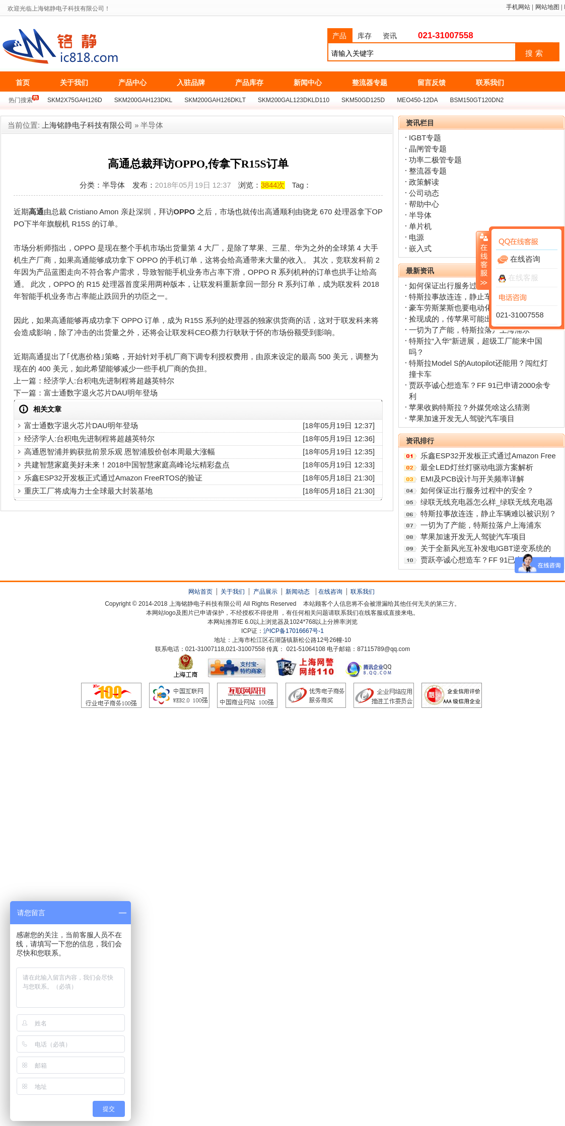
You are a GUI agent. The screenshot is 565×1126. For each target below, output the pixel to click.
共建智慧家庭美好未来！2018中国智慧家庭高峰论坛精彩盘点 (127, 465)
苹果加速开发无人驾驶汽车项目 (462, 419)
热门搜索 (21, 100)
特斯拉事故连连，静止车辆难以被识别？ (488, 514)
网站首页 (200, 591)
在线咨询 (330, 591)
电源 (416, 237)
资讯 (390, 36)
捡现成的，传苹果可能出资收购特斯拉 (473, 319)
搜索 (535, 53)
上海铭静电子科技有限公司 (105, 47)
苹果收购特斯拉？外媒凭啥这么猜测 (469, 408)
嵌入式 (420, 249)
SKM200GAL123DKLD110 (293, 100)
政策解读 (424, 182)
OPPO (184, 212)
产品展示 (265, 591)
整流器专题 (428, 171)
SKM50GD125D (363, 100)
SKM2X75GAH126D (74, 100)
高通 (36, 212)
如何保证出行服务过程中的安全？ (465, 286)
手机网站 (518, 7)
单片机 (420, 226)
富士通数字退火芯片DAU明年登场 (101, 393)
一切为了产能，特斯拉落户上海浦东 (469, 330)
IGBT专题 (425, 138)
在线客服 (518, 278)
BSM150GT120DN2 (477, 100)
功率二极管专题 (435, 160)
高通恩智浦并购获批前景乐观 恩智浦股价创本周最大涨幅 (119, 452)
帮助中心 (424, 204)
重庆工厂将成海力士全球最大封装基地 (88, 491)
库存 (365, 36)
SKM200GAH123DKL (143, 100)
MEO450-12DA (417, 100)
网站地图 (547, 7)
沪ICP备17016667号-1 (293, 630)
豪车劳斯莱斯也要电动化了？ (458, 308)
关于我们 (233, 591)
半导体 (420, 215)
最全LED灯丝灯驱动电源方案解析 (476, 467)
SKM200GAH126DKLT (215, 100)
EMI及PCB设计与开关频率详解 (472, 479)
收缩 (483, 260)
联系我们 (362, 591)
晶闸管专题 (428, 149)
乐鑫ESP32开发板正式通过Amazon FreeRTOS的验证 (113, 478)
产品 (339, 36)
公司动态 (424, 193)
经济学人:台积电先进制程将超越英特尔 (109, 381)
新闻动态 (298, 591)
